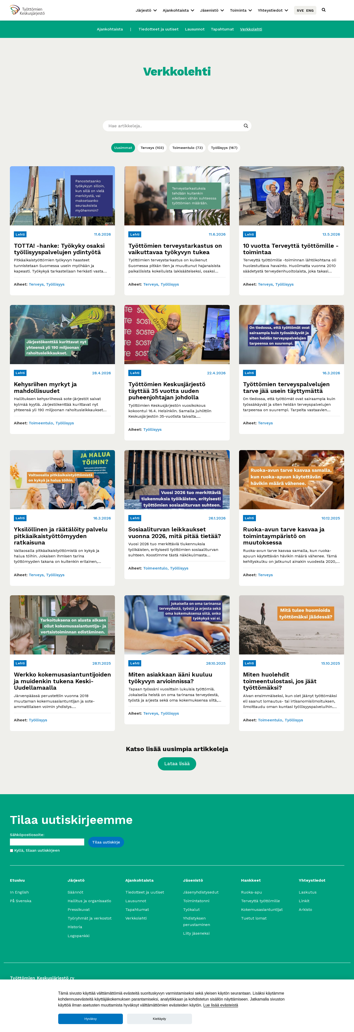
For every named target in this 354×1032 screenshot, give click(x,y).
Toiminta (238, 10)
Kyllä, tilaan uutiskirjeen (37, 850)
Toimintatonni (196, 900)
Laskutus (308, 892)
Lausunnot (195, 29)
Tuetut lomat (254, 918)
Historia (75, 926)
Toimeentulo (187, 148)
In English (19, 892)
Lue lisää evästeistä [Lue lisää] (220, 1005)
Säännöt (75, 892)
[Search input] (175, 125)
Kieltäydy (159, 1019)
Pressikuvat (79, 909)
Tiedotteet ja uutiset (158, 29)
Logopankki (78, 935)
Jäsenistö (209, 10)
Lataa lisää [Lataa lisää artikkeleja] (177, 763)
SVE (300, 10)
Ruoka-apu (251, 892)
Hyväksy (90, 1019)
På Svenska (20, 900)
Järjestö (143, 10)
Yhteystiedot (270, 10)
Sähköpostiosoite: (27, 834)
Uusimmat (123, 148)
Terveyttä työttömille (260, 900)
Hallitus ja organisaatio (89, 900)
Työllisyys (224, 148)
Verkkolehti (251, 29)
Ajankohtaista (176, 10)
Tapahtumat (222, 29)
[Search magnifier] (246, 125)
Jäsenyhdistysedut (200, 892)
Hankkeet (251, 880)
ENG (310, 10)
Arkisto (305, 909)
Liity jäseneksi (196, 933)
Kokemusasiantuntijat (262, 909)
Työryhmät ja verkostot (89, 918)
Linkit (304, 900)
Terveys (152, 148)
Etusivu (17, 880)
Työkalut (191, 909)
